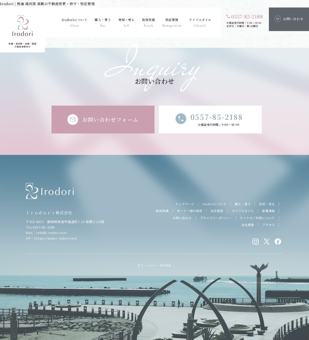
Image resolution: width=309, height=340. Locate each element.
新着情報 (268, 211)
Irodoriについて (74, 22)
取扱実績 (148, 22)
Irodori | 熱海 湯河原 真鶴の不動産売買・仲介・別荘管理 (47, 3)
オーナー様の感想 (189, 211)
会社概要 (247, 225)
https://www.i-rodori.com (55, 238)
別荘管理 (171, 22)
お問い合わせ (182, 218)
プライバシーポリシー (216, 218)
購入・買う (103, 22)
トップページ (184, 204)
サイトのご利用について (257, 218)
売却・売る (126, 22)
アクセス (268, 225)
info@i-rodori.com (51, 232)
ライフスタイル (200, 22)
